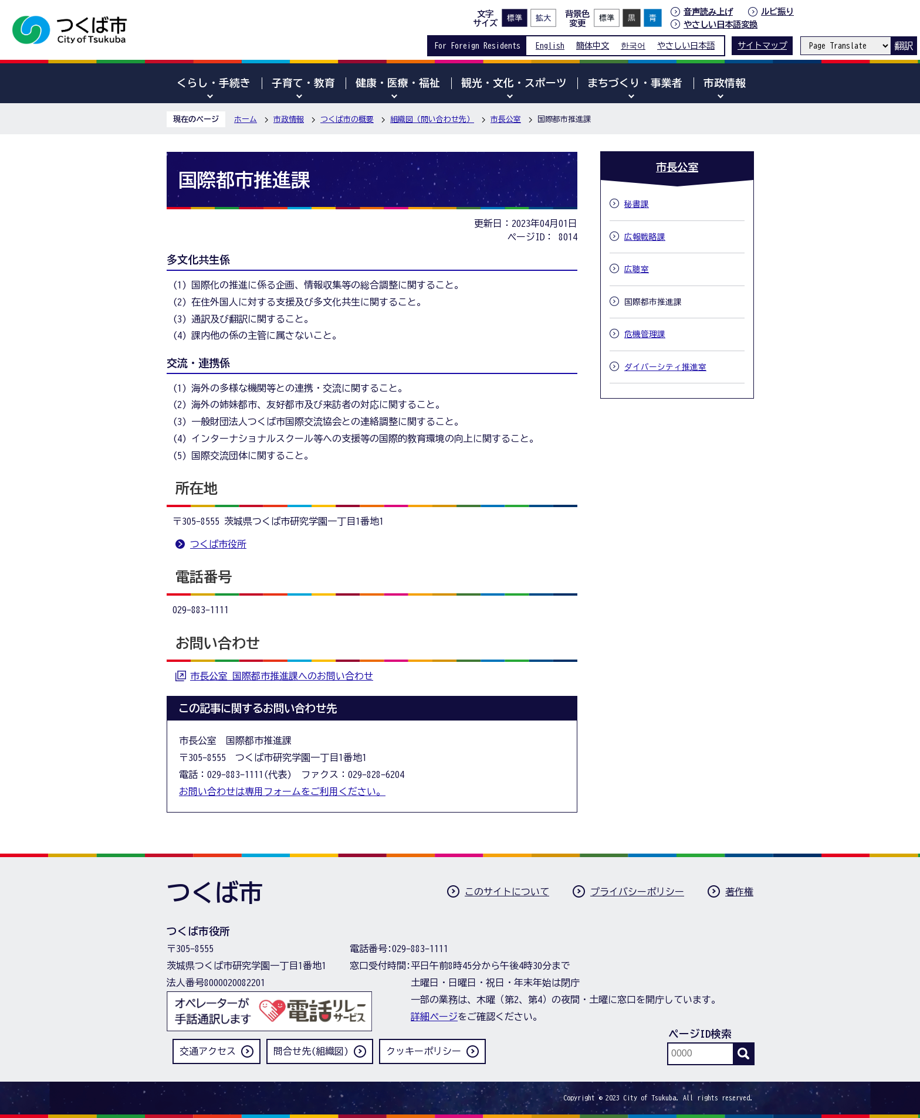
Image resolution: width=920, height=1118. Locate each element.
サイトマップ (762, 45)
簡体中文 (592, 45)
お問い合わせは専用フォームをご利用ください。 (282, 791)
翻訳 (903, 45)
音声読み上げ (708, 11)
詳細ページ (434, 1016)
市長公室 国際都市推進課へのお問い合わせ (281, 676)
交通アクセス (208, 1051)
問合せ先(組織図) (311, 1051)
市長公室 (506, 119)
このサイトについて (507, 891)
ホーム (245, 119)
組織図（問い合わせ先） (432, 119)
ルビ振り (777, 11)
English (550, 45)
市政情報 (288, 119)
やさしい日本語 (686, 45)
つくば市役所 (218, 544)
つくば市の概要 (347, 119)
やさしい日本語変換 (720, 24)
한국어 (633, 45)
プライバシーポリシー (637, 891)
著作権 (739, 891)
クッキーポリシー (423, 1051)
